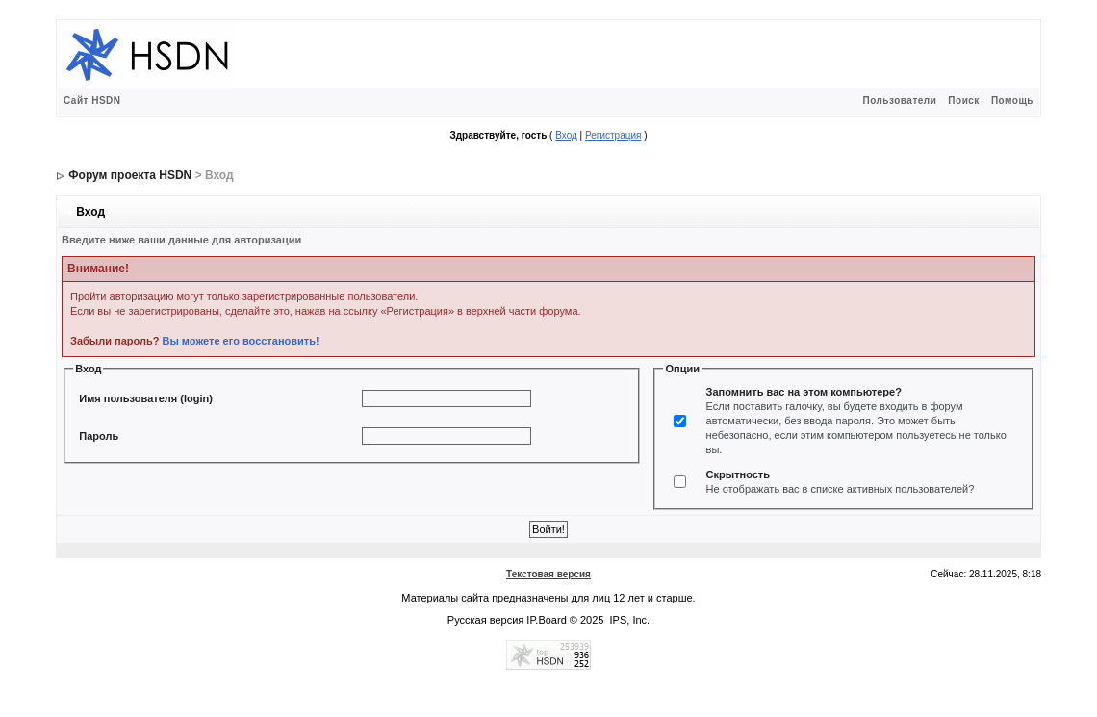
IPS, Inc (629, 620)
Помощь (1012, 100)
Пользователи (899, 100)
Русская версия (485, 620)
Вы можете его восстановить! (240, 340)
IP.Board (546, 620)
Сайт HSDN (92, 100)
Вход (566, 135)
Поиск (964, 100)
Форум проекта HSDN (129, 175)
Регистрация (613, 135)
